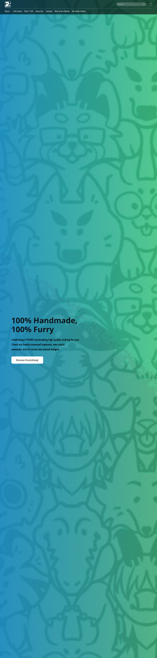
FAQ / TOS (28, 11)
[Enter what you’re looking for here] (131, 4)
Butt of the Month (62, 11)
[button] (8, 4)
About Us (39, 11)
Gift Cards (17, 11)
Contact (49, 11)
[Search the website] (143, 4)
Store (8, 11)
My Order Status (79, 11)
